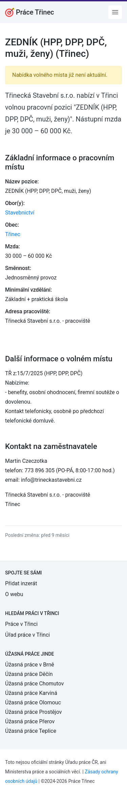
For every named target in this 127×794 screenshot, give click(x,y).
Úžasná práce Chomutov (34, 683)
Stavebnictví (19, 212)
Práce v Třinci (21, 624)
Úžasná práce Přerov (30, 721)
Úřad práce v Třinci (27, 635)
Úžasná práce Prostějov (33, 712)
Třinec (12, 234)
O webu (14, 594)
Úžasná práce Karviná (31, 693)
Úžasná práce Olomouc (33, 702)
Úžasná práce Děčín (29, 674)
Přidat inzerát (21, 583)
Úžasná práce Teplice (30, 731)
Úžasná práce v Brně (29, 664)
